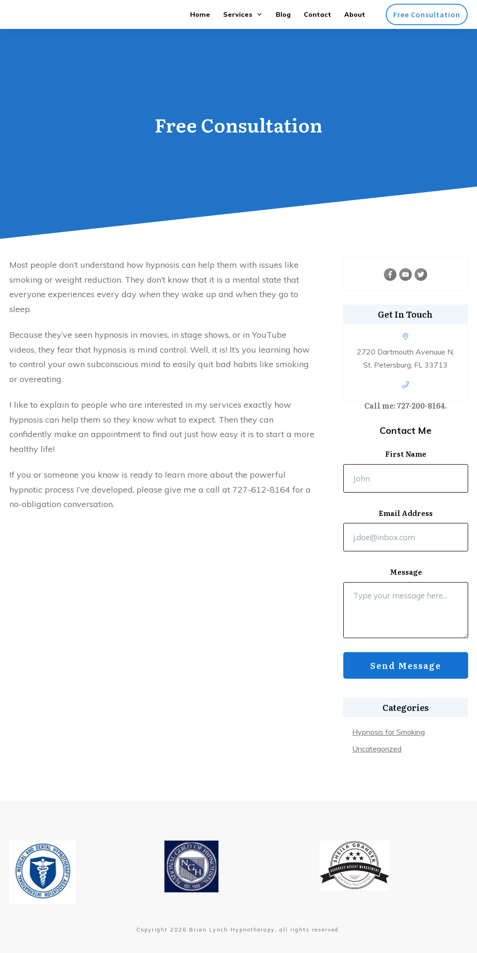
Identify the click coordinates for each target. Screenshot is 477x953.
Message (406, 572)
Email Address (406, 513)
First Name (405, 454)
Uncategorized (377, 748)
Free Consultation (238, 124)
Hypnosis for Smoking (388, 732)
